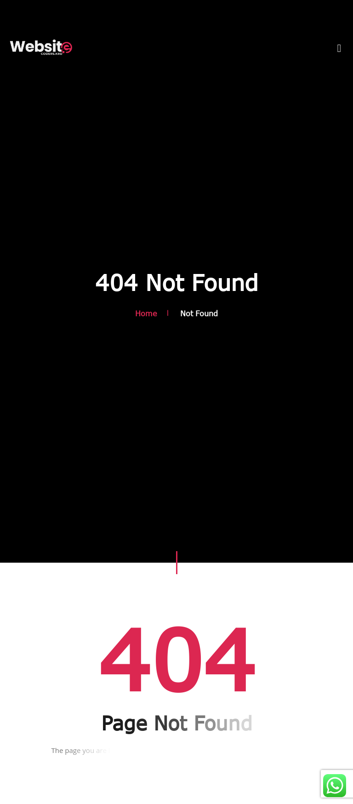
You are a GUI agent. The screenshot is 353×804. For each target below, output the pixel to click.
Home (146, 314)
